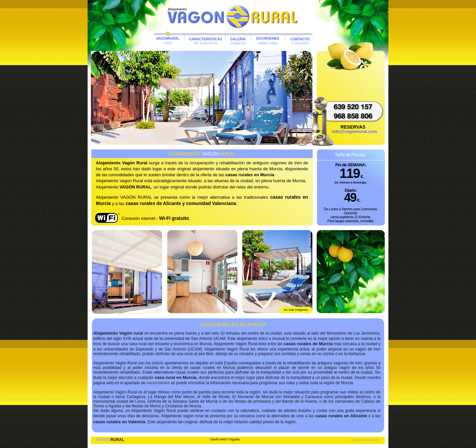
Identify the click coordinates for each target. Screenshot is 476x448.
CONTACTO (300, 39)
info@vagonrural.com (354, 131)
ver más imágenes (296, 309)
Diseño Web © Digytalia (225, 439)
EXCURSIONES (267, 38)
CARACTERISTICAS (205, 39)
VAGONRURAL (167, 38)
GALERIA (238, 39)
